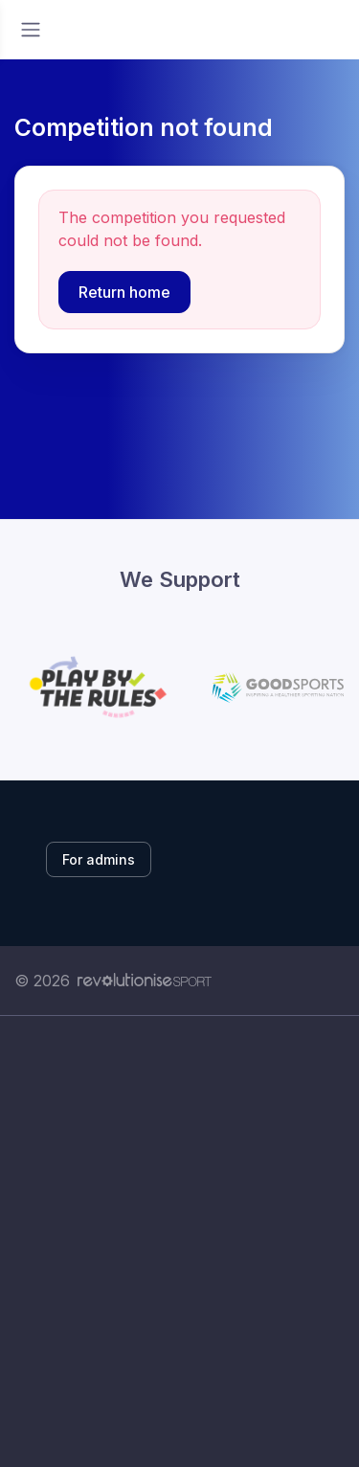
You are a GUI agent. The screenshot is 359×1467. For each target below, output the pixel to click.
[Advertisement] (179, 1241)
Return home (124, 292)
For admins (98, 859)
